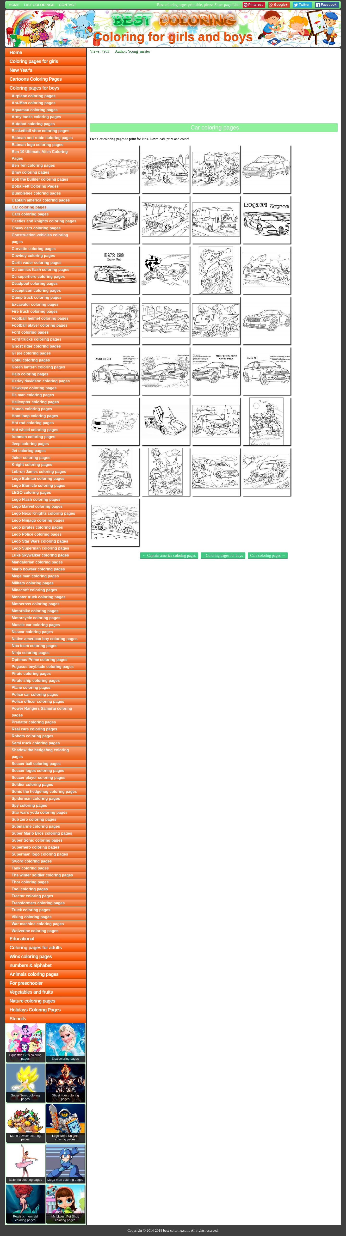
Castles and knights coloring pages (44, 221)
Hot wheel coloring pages (35, 430)
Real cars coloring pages (34, 729)
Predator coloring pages (34, 722)
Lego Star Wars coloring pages (40, 541)
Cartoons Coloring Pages (36, 79)
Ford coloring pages (30, 332)
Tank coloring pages (30, 868)
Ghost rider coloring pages (36, 346)
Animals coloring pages (34, 974)
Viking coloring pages (32, 917)
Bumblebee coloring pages (36, 193)
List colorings (39, 5)
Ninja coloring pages (30, 653)
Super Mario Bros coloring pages (42, 833)
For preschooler (26, 983)
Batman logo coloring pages (37, 145)
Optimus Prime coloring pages (40, 660)
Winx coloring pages (31, 956)
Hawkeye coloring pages (34, 388)
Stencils (18, 1018)
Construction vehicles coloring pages (40, 238)
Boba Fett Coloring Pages (35, 186)
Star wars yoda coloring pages (40, 812)
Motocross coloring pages (36, 604)
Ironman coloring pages (33, 437)
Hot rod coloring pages (33, 423)
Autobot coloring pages (33, 124)
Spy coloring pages (29, 805)
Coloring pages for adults (36, 947)
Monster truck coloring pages (39, 597)
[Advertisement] (214, 88)
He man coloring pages (33, 395)
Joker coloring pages (31, 458)
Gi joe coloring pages (31, 353)
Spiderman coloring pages (36, 798)
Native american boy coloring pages (45, 639)
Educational (22, 938)
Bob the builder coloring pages (40, 179)
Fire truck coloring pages (35, 311)
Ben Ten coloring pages (33, 165)
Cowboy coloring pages (33, 256)
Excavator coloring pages (35, 304)
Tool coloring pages (30, 889)
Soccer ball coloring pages (36, 764)
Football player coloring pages (40, 325)
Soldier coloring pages (32, 785)
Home (14, 5)
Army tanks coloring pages (36, 117)
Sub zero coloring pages (34, 819)
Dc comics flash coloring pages (40, 270)
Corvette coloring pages (34, 249)
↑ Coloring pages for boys (223, 555)
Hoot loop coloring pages (35, 416)
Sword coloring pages (32, 861)
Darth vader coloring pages (37, 263)
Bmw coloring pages (30, 172)
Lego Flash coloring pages (36, 499)
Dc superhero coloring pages (38, 277)
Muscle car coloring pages (36, 625)
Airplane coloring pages (34, 96)
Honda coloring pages (32, 409)
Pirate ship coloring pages (36, 681)
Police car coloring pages (35, 694)
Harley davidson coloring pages (41, 381)
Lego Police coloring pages (37, 534)
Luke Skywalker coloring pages (40, 555)
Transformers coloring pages (38, 903)
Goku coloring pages (31, 360)
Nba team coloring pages (34, 646)
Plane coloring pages (31, 687)
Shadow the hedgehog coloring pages (40, 753)
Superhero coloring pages (35, 847)
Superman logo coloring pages (40, 854)
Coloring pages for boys (34, 88)
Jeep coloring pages (30, 444)
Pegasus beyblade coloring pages (43, 667)
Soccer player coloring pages (38, 778)
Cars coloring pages (30, 214)
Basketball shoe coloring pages (40, 131)
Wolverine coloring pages (35, 931)
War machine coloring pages (38, 924)
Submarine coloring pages (36, 826)
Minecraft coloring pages (34, 590)
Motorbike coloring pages (35, 611)
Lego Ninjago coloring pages (38, 520)
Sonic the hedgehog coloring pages (44, 791)
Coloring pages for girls (34, 61)
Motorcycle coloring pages (36, 618)
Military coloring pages (33, 583)
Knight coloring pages (32, 465)
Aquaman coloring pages (35, 110)
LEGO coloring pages (31, 492)
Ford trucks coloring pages (36, 339)
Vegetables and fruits (31, 992)
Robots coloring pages (32, 736)
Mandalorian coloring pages (37, 562)
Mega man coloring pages (35, 576)
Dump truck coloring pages (37, 297)
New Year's (21, 70)
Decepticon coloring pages (36, 290)
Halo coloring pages (30, 374)
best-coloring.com (176, 1230)
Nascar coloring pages (32, 632)
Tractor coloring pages (32, 896)
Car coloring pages (29, 207)
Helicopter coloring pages (35, 402)
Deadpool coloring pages (35, 283)
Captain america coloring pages (41, 200)
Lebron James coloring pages (39, 472)
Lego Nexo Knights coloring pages (43, 513)
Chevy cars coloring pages (36, 228)
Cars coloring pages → (267, 555)
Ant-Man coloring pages (34, 103)
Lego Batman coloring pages (38, 479)
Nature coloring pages (32, 1000)
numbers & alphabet (30, 965)
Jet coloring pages (29, 451)
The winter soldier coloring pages (42, 875)
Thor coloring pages (30, 882)
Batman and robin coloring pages (42, 138)
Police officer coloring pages (38, 701)
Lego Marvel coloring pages (37, 506)
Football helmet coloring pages (40, 318)
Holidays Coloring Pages (35, 1009)
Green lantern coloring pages (38, 367)
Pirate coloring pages (31, 674)
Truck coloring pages (31, 910)
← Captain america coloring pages (169, 555)
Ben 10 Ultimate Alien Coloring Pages (40, 155)
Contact (67, 5)
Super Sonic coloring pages (37, 840)
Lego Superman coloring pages (40, 548)
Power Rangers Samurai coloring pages (42, 711)
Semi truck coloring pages (36, 743)
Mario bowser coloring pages (38, 569)
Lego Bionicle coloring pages (38, 485)
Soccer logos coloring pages (38, 771)
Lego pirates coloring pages (37, 527)
